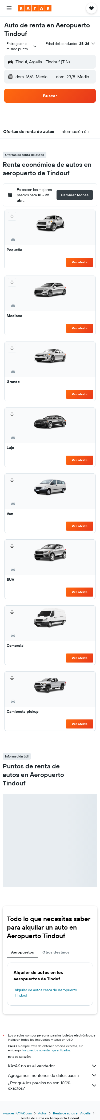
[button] (9, 8)
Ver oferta (79, 262)
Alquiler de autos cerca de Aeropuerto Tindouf (46, 993)
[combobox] (21, 46)
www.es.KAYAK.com (17, 1113)
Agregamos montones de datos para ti (52, 1075)
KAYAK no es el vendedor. (52, 1066)
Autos (42, 1113)
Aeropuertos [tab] (22, 952)
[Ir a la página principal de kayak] (34, 8)
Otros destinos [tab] (55, 952)
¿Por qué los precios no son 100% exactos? (52, 1085)
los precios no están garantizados (46, 1050)
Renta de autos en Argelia (71, 1113)
